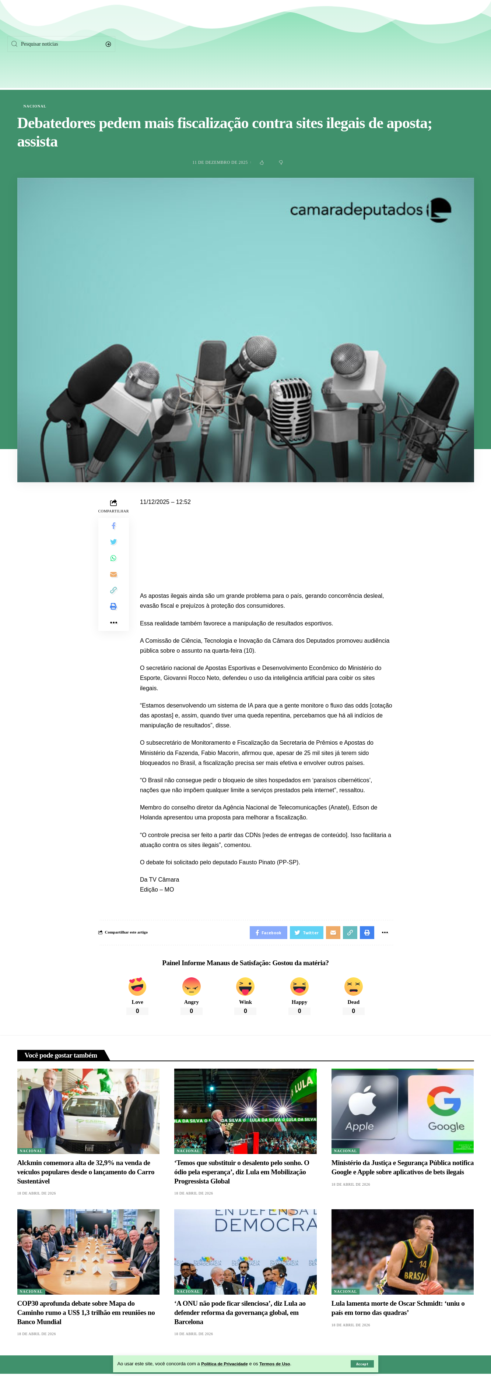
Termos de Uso (281, 1363)
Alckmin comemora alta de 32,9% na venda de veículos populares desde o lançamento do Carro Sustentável (86, 1173)
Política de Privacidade (226, 1363)
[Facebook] (388, 44)
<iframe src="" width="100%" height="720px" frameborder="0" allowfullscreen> (266, 542)
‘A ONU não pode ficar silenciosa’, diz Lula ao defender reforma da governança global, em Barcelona (240, 1314)
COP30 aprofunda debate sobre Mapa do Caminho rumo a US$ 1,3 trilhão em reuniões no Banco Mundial (86, 1314)
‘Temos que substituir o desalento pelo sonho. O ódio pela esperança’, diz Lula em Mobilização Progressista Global (241, 1173)
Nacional (35, 106)
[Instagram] (443, 44)
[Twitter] (415, 44)
